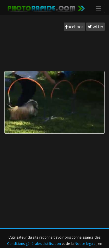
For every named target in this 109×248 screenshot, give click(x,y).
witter (95, 26)
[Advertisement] (54, 51)
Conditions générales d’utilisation (34, 243)
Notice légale (85, 243)
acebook (74, 26)
